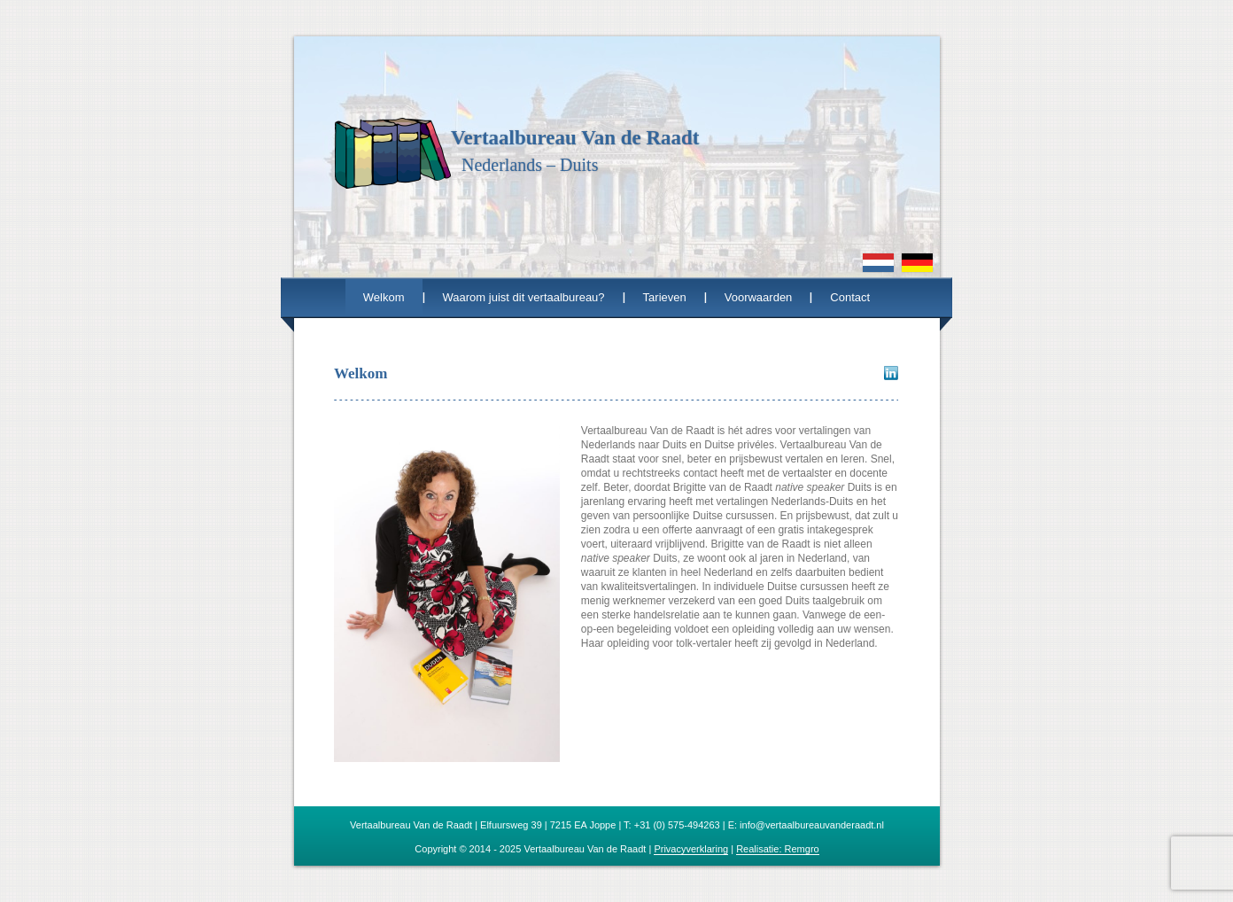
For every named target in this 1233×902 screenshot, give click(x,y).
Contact (850, 297)
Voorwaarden (759, 297)
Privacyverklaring (691, 849)
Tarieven (664, 297)
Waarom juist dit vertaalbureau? (524, 297)
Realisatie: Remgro (777, 849)
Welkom (384, 297)
